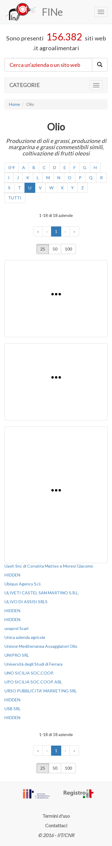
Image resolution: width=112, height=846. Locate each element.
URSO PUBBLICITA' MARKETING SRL (40, 690)
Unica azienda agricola (24, 637)
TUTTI (15, 197)
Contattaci (56, 825)
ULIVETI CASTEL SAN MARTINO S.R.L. (41, 592)
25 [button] (42, 248)
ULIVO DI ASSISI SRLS (25, 601)
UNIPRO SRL (16, 655)
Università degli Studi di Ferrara (33, 664)
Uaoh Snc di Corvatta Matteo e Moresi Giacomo (48, 565)
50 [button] (55, 248)
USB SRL (12, 708)
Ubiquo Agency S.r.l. (22, 583)
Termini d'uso (56, 816)
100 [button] (68, 248)
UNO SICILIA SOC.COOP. (29, 672)
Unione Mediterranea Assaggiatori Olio (40, 646)
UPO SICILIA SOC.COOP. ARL (33, 681)
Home (14, 104)
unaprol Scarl (16, 628)
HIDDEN (12, 574)
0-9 (11, 167)
